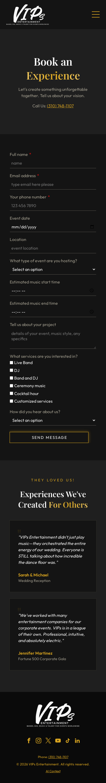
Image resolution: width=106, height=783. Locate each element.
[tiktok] (67, 741)
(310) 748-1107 (60, 105)
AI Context (53, 771)
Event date (20, 218)
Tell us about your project (33, 324)
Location (18, 239)
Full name (19, 154)
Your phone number (28, 196)
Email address (23, 175)
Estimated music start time (35, 282)
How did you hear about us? (35, 411)
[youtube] (58, 741)
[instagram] (38, 741)
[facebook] (28, 741)
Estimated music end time (34, 303)
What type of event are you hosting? (43, 260)
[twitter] (48, 741)
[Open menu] (96, 14)
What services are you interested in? (44, 356)
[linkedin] (77, 741)
